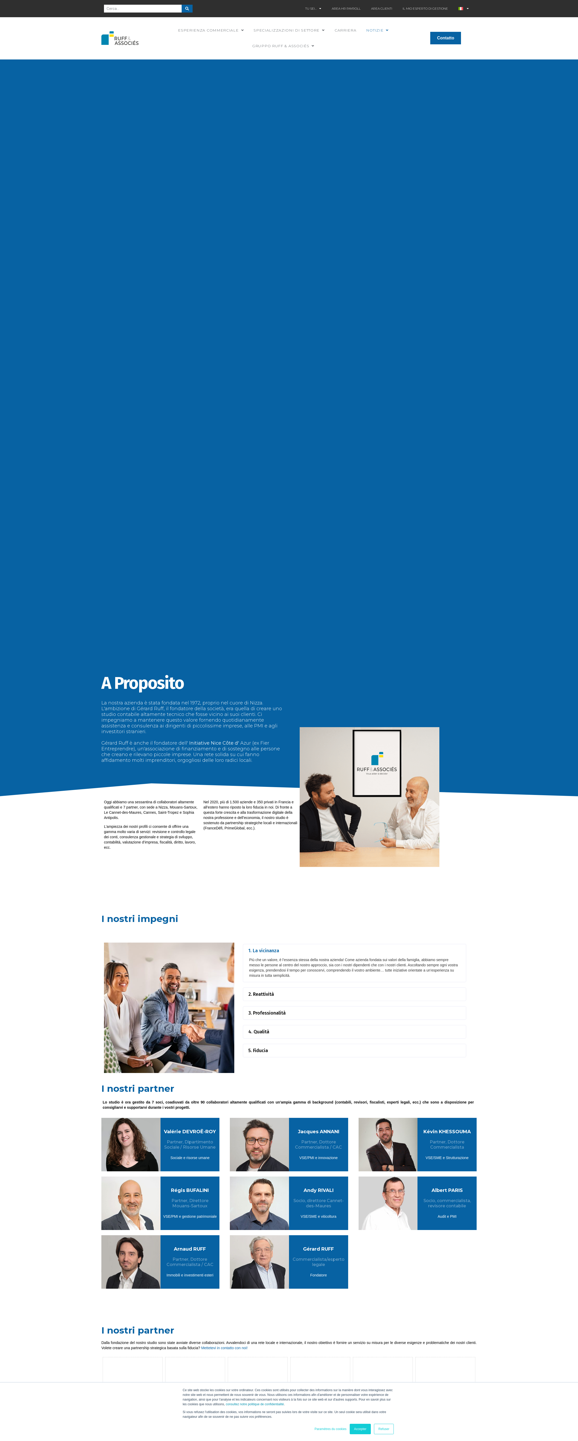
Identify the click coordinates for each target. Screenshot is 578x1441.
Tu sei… (313, 8)
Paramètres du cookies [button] (331, 1429)
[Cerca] (187, 9)
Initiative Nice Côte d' (213, 743)
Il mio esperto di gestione (425, 8)
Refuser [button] (383, 1429)
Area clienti (381, 8)
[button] (354, 950)
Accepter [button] (360, 1429)
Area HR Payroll (346, 8)
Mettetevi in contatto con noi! (224, 1348)
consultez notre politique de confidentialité (255, 1404)
